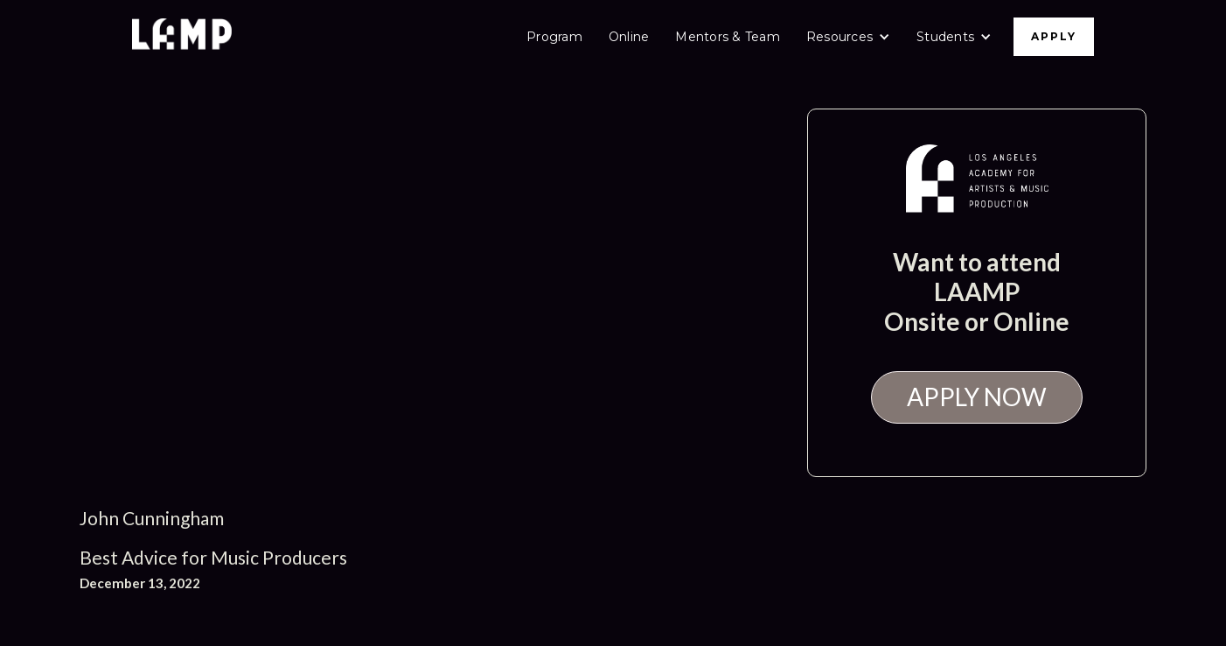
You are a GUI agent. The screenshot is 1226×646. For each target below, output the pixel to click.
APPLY (1053, 36)
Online (629, 37)
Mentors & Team (727, 37)
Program (554, 37)
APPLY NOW (977, 396)
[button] (848, 37)
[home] (182, 36)
